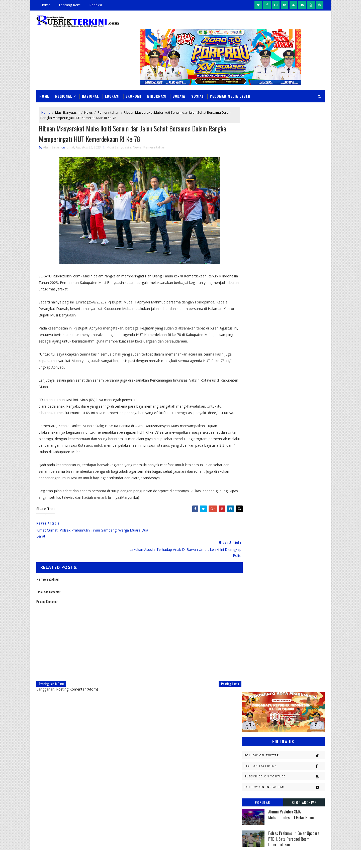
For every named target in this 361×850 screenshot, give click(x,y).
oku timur (272, 618)
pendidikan (253, 626)
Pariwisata (253, 583)
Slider (121, 713)
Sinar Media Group (106, 841)
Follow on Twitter (284, 158)
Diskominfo (282, 460)
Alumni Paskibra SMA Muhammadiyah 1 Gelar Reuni (291, 217)
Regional (63, 83)
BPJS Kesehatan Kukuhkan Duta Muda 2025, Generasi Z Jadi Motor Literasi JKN (295, 309)
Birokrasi (156, 83)
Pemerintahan (108, 99)
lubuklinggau (255, 609)
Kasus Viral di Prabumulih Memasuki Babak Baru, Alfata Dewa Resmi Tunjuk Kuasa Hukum (296, 286)
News (88, 99)
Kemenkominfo (256, 513)
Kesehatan (252, 530)
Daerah (250, 460)
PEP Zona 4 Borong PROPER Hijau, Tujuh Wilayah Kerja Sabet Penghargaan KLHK (212, 770)
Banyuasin (252, 451)
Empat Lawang (256, 477)
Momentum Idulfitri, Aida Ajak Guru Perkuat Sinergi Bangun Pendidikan (214, 742)
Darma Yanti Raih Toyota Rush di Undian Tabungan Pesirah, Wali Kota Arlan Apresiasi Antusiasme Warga (214, 713)
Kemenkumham (293, 513)
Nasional (90, 83)
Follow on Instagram (284, 190)
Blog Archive (304, 205)
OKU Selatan (300, 556)
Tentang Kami (69, 5)
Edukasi (112, 83)
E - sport (251, 469)
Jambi (277, 486)
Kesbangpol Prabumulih (264, 521)
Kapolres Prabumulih (261, 495)
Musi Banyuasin (67, 99)
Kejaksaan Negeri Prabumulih (268, 504)
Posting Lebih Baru (51, 659)
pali (298, 618)
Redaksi (95, 5)
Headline (289, 477)
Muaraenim (253, 539)
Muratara (286, 539)
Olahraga (252, 565)
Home (45, 5)
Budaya (178, 83)
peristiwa (285, 626)
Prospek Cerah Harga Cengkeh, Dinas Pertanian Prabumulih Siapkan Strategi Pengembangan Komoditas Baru (213, 802)
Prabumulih (282, 591)
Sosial (197, 83)
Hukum (250, 486)
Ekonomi (133, 83)
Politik (250, 591)
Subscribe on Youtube (284, 179)
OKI (274, 556)
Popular (262, 205)
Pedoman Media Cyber (230, 83)
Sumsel (302, 600)
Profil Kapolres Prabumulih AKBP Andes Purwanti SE (293, 261)
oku (247, 618)
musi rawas (292, 609)
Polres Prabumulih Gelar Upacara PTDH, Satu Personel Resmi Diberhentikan (293, 241)
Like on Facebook (284, 169)
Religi (249, 600)
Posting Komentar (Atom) (77, 664)
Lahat (283, 530)
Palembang (285, 574)
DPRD (304, 451)
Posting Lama (220, 659)
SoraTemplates (61, 841)
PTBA (280, 565)
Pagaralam (253, 574)
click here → (59, 767)
